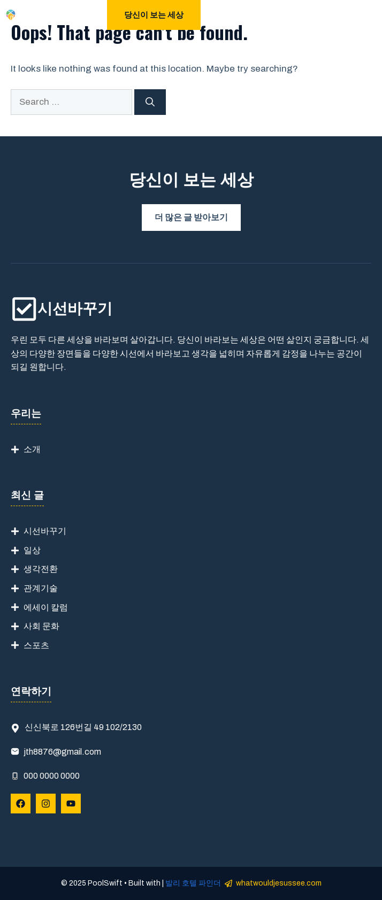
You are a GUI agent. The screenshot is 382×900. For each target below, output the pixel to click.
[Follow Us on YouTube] (71, 803)
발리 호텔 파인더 (193, 883)
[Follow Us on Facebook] (20, 803)
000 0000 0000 (52, 775)
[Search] (150, 102)
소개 (32, 449)
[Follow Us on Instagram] (46, 803)
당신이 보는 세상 (154, 15)
